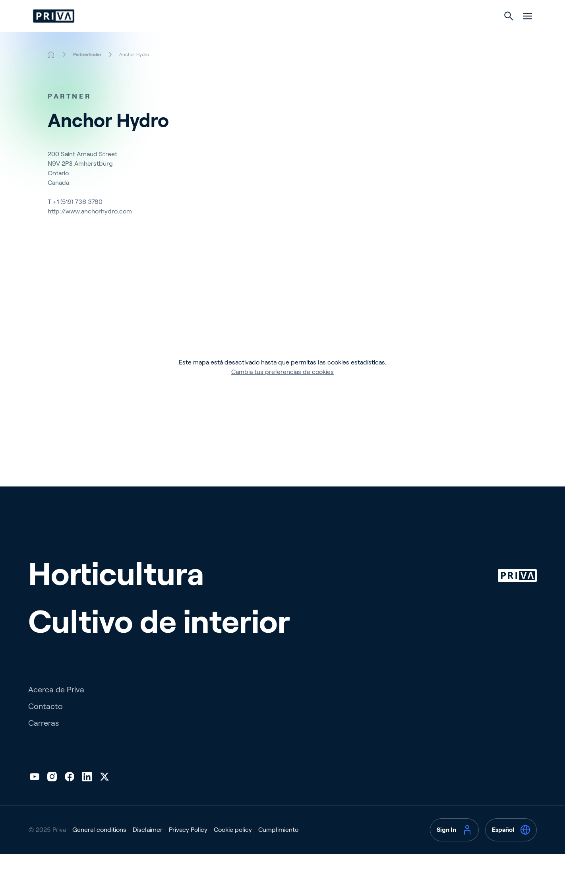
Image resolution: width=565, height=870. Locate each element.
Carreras (43, 738)
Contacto (45, 722)
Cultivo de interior (320, 32)
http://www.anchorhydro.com (90, 227)
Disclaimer (148, 845)
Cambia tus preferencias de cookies (282, 387)
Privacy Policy (188, 845)
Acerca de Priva (56, 705)
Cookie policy (233, 845)
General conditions (99, 845)
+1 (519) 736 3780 (78, 217)
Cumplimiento (278, 845)
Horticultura (245, 32)
